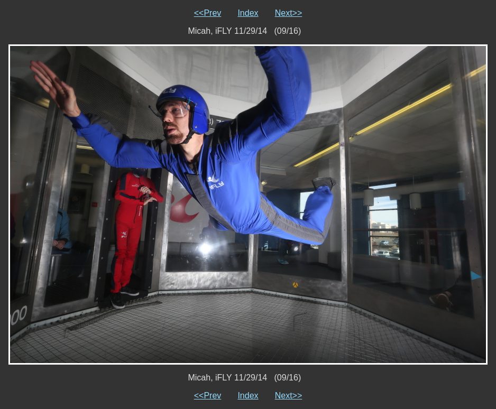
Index (247, 12)
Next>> (288, 12)
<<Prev (208, 12)
